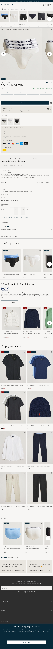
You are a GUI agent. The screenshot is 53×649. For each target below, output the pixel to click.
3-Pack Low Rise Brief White (32, 548)
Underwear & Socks (12, 29)
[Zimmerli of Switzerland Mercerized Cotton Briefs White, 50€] (13, 19)
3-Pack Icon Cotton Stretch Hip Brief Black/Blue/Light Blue (4, 24)
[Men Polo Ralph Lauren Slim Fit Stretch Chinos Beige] (13, 488)
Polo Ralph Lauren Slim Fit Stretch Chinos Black (39, 506)
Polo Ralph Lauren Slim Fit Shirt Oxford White (12, 466)
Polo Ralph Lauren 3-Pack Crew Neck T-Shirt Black (12, 385)
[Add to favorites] (19, 251)
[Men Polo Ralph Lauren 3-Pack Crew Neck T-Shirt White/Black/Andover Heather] (13, 407)
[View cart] (48, 4)
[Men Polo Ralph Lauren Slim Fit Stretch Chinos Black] (40, 488)
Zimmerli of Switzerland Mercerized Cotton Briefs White (31, 274)
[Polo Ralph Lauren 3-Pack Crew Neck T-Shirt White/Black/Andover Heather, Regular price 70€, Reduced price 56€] (13, 410)
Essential (20, 165)
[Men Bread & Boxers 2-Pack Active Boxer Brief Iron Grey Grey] (41, 16)
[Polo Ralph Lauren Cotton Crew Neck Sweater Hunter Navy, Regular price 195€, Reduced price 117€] (32, 322)
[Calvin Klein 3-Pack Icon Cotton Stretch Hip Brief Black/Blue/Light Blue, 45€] (4, 19)
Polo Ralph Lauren (22, 23)
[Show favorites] (45, 5)
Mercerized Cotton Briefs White (13, 24)
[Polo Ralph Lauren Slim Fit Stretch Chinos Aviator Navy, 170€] (40, 450)
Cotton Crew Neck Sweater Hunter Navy (32, 333)
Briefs (27, 29)
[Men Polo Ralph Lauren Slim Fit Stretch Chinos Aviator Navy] (40, 447)
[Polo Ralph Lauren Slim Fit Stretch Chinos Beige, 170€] (13, 491)
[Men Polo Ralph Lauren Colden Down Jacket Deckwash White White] (11, 318)
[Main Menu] (50, 5)
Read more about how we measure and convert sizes (16, 217)
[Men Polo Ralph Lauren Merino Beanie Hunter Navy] (40, 407)
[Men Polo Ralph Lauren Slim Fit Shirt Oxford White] (13, 447)
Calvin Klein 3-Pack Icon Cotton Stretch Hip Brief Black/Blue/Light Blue (11, 274)
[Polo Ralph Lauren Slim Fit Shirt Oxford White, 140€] (13, 450)
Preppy (5, 165)
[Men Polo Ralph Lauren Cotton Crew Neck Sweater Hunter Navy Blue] (32, 318)
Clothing (3, 29)
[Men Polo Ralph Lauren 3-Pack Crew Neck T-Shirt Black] (13, 366)
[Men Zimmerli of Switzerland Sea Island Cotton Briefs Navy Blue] (32, 16)
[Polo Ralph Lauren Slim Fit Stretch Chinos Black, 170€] (40, 491)
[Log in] (43, 5)
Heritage (12, 165)
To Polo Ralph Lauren (10, 302)
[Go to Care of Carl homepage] (7, 4)
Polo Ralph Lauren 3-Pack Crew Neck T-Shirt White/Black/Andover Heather (12, 426)
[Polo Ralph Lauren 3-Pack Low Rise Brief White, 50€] (33, 537)
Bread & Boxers (41, 23)
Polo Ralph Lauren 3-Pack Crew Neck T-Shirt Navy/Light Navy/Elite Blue (38, 385)
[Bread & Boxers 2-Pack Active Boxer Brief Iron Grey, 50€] (41, 19)
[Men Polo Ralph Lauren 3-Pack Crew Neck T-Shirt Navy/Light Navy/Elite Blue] (40, 366)
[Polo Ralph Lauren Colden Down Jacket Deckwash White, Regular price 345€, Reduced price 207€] (11, 322)
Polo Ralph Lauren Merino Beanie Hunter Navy (39, 425)
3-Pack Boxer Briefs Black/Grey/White (23, 24)
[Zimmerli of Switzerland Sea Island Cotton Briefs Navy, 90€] (32, 19)
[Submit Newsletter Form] (50, 588)
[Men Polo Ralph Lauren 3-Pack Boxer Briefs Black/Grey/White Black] (23, 16)
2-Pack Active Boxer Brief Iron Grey (41, 24)
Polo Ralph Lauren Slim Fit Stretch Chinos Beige (13, 506)
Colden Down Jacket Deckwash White (10, 333)
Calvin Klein (4, 23)
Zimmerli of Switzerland (13, 23)
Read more (46, 631)
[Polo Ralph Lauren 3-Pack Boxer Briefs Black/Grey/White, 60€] (23, 19)
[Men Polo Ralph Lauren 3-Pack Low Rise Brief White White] (33, 533)
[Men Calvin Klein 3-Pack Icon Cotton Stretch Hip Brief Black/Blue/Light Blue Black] (4, 16)
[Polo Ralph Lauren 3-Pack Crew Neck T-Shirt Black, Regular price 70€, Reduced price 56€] (13, 369)
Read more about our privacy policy (26, 592)
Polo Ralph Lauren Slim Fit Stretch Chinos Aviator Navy (38, 466)
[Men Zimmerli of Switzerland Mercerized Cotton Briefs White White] (14, 16)
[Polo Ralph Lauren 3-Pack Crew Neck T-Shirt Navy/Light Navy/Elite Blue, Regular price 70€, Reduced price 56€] (40, 369)
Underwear (21, 29)
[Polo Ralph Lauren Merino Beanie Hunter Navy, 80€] (40, 410)
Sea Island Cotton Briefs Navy (32, 24)
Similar (10, 243)
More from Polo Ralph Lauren (18, 284)
